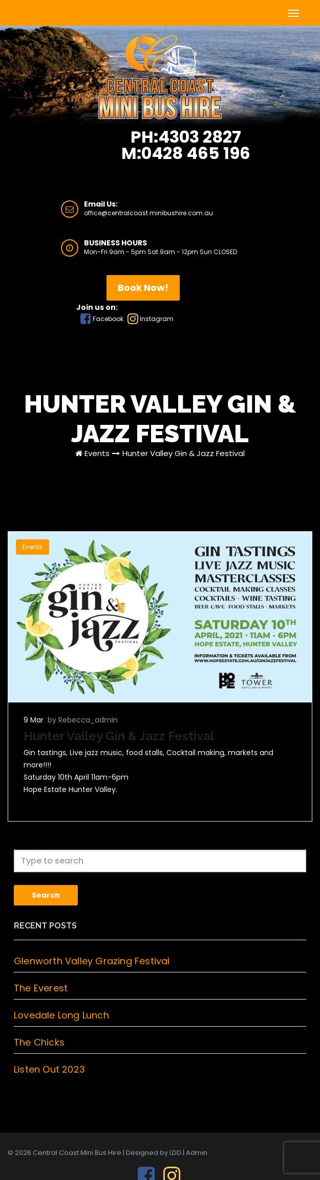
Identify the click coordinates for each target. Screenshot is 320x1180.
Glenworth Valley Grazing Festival (92, 961)
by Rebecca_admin (83, 720)
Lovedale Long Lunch (61, 1015)
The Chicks (39, 1042)
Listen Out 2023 (49, 1069)
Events (97, 453)
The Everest (41, 988)
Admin (196, 1153)
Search (46, 895)
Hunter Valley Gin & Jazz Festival (183, 453)
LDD (175, 1153)
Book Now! (143, 287)
